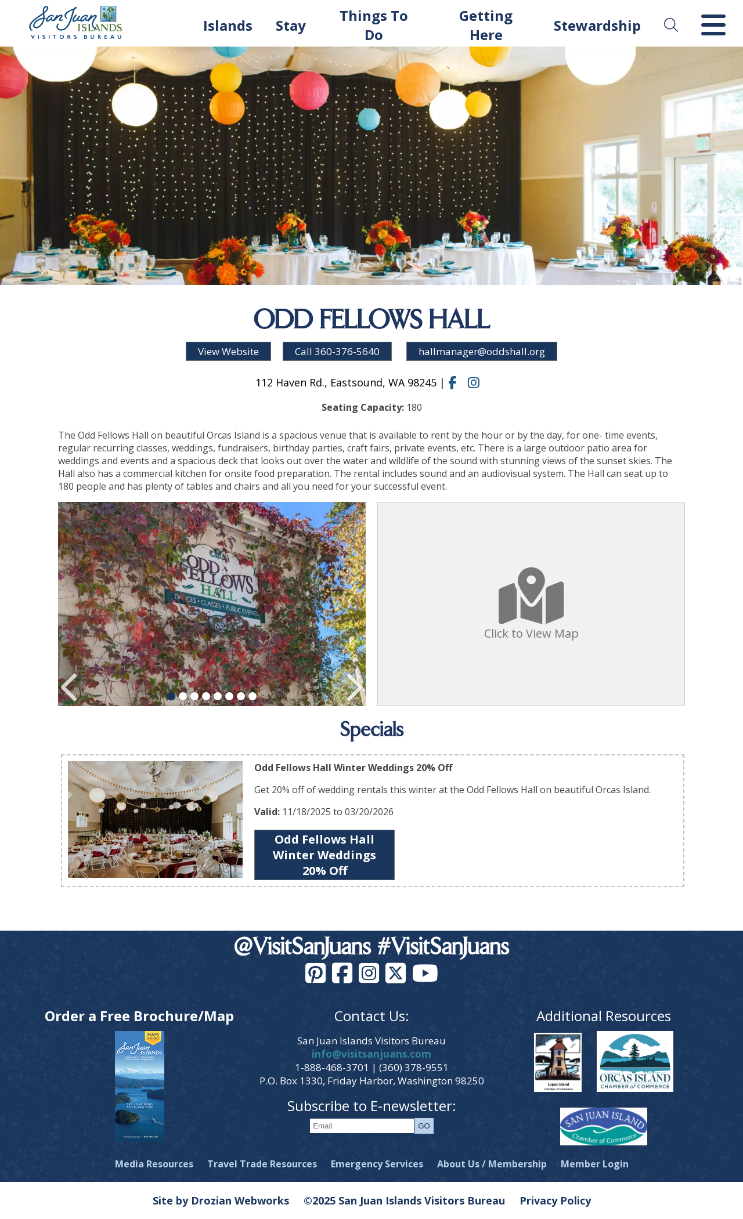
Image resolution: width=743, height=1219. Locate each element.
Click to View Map (531, 604)
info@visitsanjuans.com (371, 1054)
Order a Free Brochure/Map (139, 1015)
